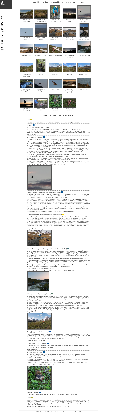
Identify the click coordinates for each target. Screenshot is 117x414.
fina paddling (66, 394)
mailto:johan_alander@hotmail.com (61, 411)
